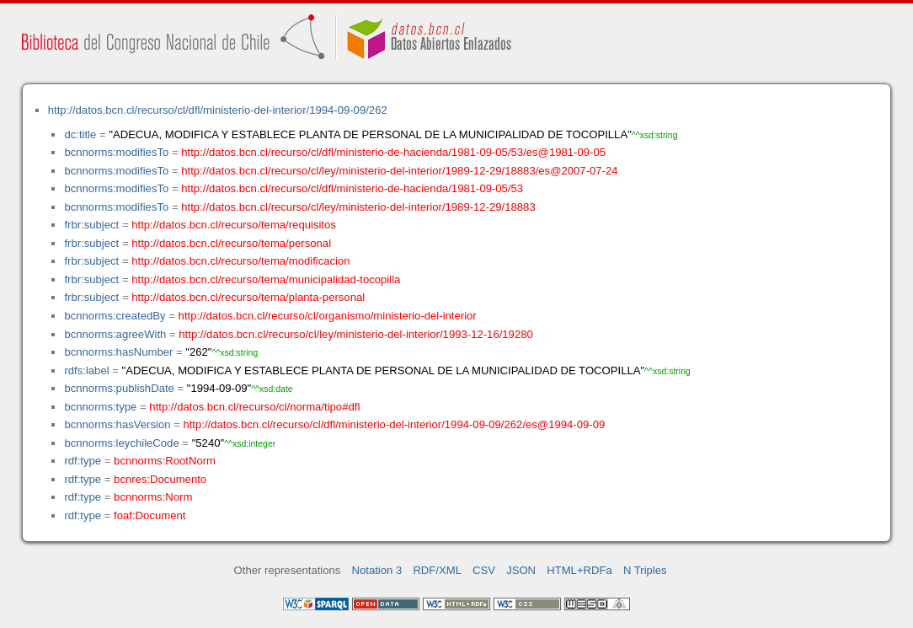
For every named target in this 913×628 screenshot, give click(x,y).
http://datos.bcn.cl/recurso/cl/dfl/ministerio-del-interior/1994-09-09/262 (217, 110)
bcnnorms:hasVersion (117, 424)
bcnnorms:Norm (153, 497)
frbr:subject (91, 224)
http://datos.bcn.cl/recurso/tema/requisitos (233, 224)
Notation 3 (377, 570)
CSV (484, 570)
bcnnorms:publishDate (119, 388)
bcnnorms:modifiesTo (116, 152)
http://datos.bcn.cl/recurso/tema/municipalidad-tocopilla (265, 279)
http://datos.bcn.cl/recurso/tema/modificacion (240, 261)
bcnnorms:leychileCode (121, 443)
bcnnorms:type (100, 406)
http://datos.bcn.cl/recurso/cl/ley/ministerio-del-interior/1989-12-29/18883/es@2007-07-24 (399, 170)
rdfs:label (86, 370)
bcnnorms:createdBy (114, 315)
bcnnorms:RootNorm (165, 460)
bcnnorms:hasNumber (118, 352)
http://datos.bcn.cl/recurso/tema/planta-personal (248, 297)
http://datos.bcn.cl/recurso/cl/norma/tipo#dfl (254, 406)
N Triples (645, 570)
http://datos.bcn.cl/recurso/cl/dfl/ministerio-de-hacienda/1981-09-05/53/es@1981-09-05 (393, 152)
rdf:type (82, 460)
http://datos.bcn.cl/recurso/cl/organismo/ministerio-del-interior (328, 315)
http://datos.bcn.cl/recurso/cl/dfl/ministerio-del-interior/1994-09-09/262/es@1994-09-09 (394, 424)
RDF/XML (437, 570)
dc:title (80, 134)
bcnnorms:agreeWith (115, 334)
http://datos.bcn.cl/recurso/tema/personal (231, 243)
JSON (521, 570)
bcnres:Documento (160, 479)
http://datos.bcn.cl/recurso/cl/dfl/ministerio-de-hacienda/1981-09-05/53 (352, 188)
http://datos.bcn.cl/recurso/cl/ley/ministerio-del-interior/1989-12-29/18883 (358, 207)
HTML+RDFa (579, 570)
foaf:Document (149, 515)
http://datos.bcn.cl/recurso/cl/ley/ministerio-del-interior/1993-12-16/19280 (355, 334)
